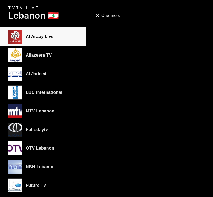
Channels (107, 15)
